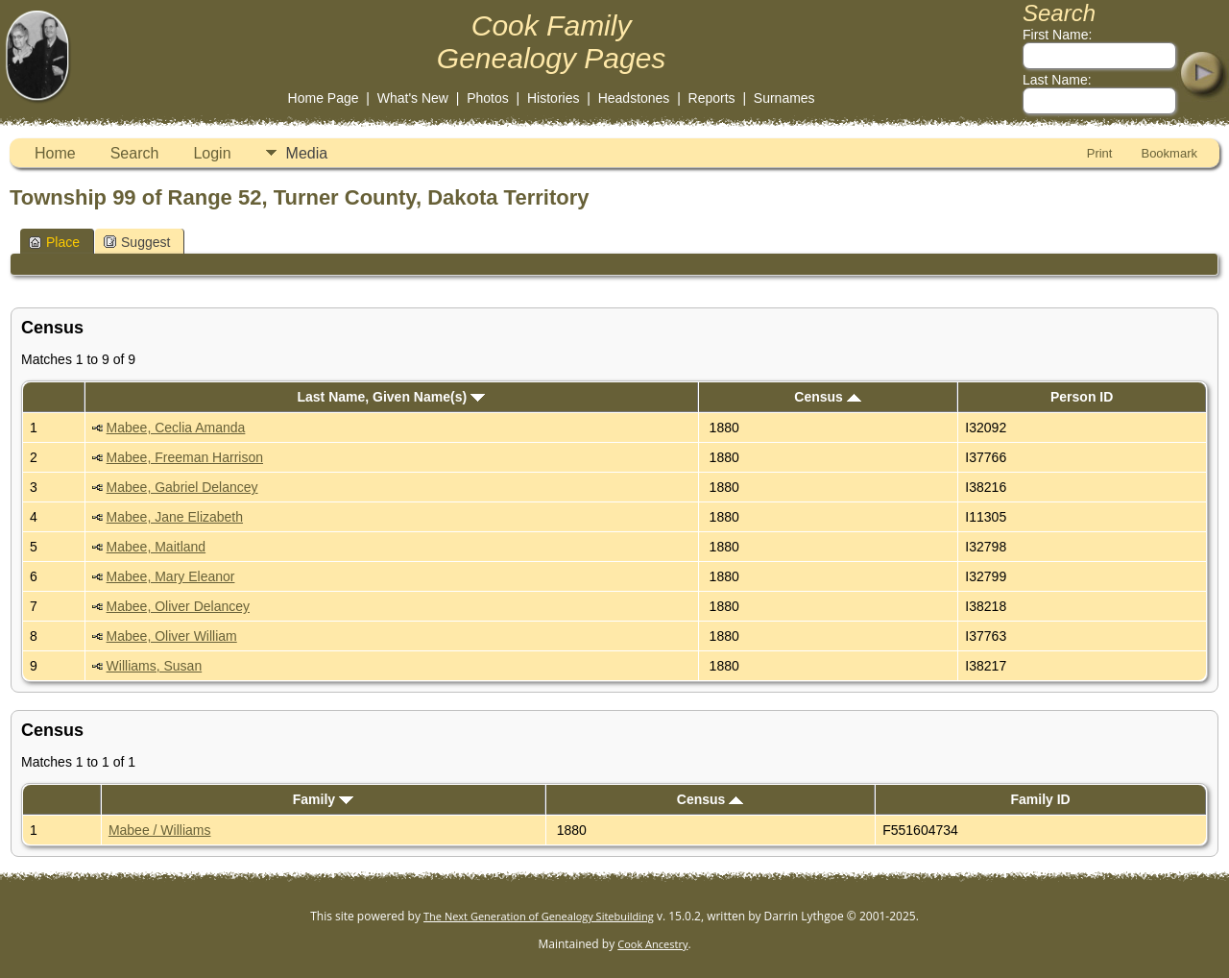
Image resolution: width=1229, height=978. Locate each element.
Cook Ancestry (652, 944)
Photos (488, 98)
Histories (553, 98)
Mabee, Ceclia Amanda (176, 427)
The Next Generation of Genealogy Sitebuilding (538, 916)
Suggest (137, 242)
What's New (412, 98)
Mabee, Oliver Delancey (178, 606)
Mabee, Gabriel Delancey (182, 487)
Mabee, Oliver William (172, 636)
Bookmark (1169, 153)
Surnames (784, 98)
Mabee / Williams (159, 830)
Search (134, 153)
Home (55, 153)
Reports (711, 98)
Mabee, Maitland (156, 546)
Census (827, 396)
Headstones (634, 98)
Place (54, 242)
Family (323, 799)
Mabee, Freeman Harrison (185, 457)
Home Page (323, 98)
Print (1100, 153)
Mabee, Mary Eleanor (171, 576)
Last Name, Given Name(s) (391, 396)
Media (307, 153)
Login (211, 153)
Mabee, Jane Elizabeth (175, 517)
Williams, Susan (155, 665)
